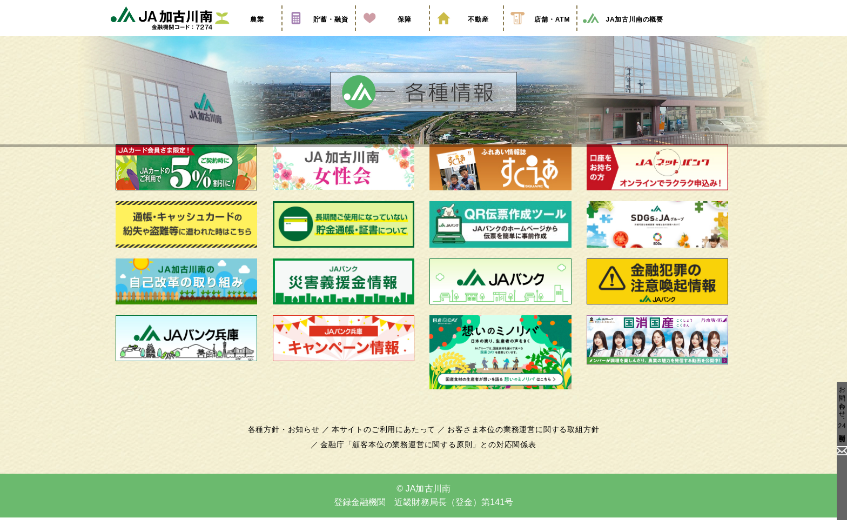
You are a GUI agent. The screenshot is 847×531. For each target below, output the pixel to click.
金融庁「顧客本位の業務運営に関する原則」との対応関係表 (428, 458)
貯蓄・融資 (319, 34)
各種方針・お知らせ (290, 443)
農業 (244, 34)
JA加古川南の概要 (622, 34)
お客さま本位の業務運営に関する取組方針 (519, 443)
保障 (392, 34)
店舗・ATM (540, 34)
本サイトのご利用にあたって (385, 443)
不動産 (466, 34)
